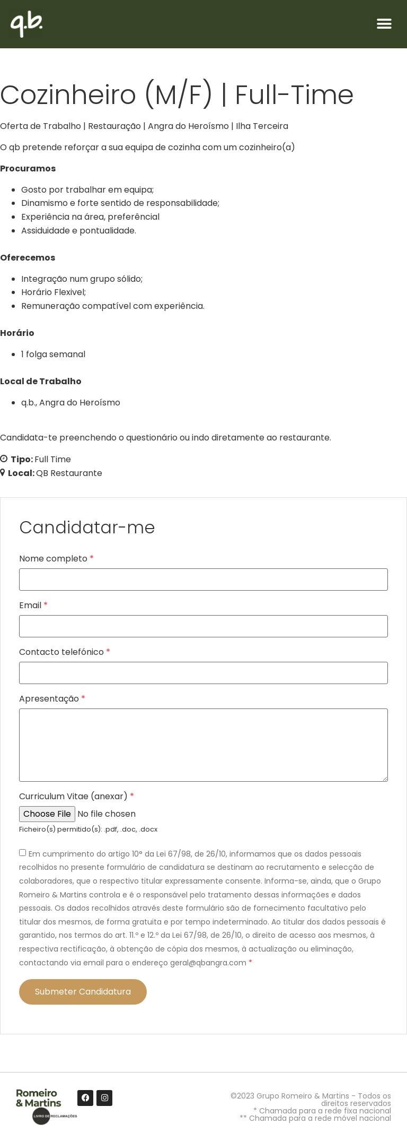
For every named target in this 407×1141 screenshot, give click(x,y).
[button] (384, 24)
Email (33, 605)
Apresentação (52, 699)
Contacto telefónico (64, 652)
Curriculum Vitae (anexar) (76, 796)
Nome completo (56, 559)
